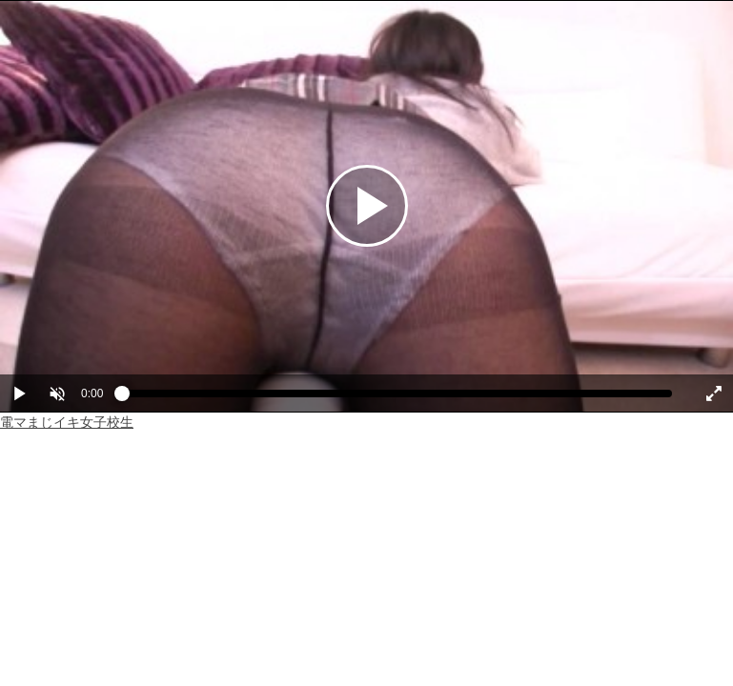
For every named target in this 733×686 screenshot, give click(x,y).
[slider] (397, 398)
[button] (57, 393)
